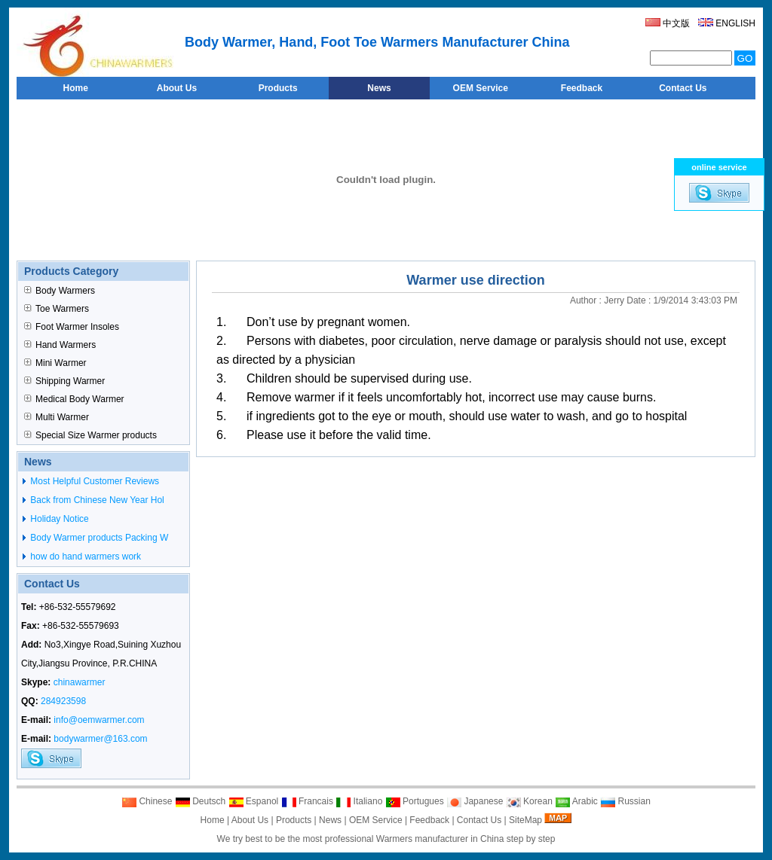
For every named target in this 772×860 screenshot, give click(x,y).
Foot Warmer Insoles (71, 327)
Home (213, 820)
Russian (625, 801)
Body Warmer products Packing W (98, 537)
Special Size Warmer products (90, 435)
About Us (249, 820)
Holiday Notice (58, 519)
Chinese (146, 801)
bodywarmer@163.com (100, 738)
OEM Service (376, 820)
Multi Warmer (56, 417)
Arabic (576, 801)
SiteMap (525, 820)
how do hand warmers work (84, 556)
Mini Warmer (55, 363)
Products (293, 820)
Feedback (429, 820)
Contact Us (479, 820)
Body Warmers (59, 290)
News (330, 820)
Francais (307, 801)
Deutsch (200, 801)
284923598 (63, 701)
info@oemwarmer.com (99, 720)
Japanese (474, 801)
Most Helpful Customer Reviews (93, 481)
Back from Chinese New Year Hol (96, 500)
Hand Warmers (60, 345)
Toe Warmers (56, 308)
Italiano (358, 801)
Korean (529, 801)
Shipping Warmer (64, 381)
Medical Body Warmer (74, 399)
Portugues (414, 801)
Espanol (253, 801)
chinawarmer (80, 682)
